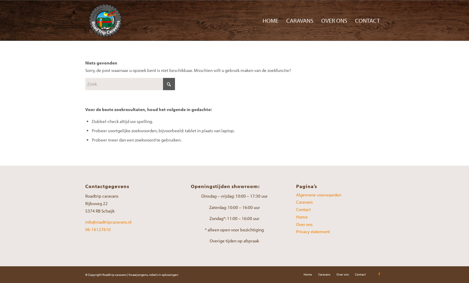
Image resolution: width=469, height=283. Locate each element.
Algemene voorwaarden (318, 195)
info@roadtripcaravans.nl (108, 222)
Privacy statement (313, 231)
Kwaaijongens (138, 275)
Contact (303, 209)
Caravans (304, 202)
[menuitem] (270, 20)
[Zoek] (130, 84)
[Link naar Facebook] (379, 274)
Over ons (304, 224)
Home (302, 217)
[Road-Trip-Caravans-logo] (105, 20)
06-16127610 (98, 229)
